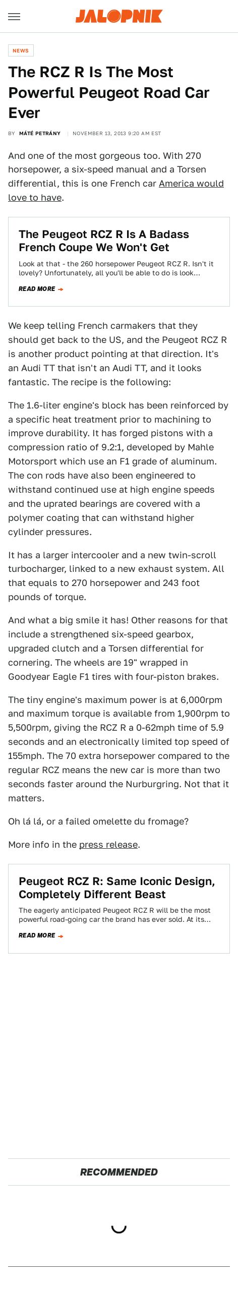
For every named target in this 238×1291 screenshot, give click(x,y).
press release (108, 844)
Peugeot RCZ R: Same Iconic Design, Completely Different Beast (117, 887)
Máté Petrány (40, 133)
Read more (37, 289)
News (21, 50)
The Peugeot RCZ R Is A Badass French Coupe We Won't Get (104, 240)
